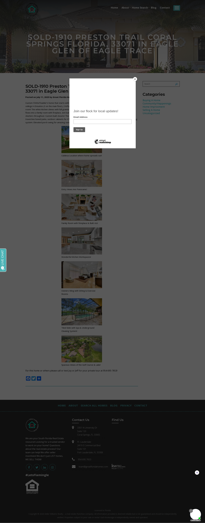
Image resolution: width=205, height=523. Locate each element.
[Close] (135, 79)
